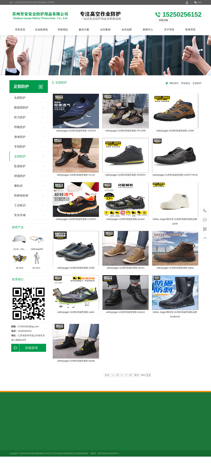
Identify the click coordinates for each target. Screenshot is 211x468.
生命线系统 (41, 29)
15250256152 (205, 211)
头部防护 (20, 97)
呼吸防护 (20, 127)
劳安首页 (20, 29)
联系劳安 (190, 29)
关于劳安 (169, 29)
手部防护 (20, 146)
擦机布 (18, 185)
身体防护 (20, 136)
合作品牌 (127, 29)
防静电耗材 (21, 195)
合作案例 (105, 29)
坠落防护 (20, 166)
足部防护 (20, 156)
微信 (198, 2)
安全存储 (20, 215)
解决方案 (84, 29)
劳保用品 (63, 29)
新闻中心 (148, 29)
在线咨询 (24, 348)
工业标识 (20, 205)
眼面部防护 (21, 107)
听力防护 (20, 117)
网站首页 (174, 83)
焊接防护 (20, 176)
